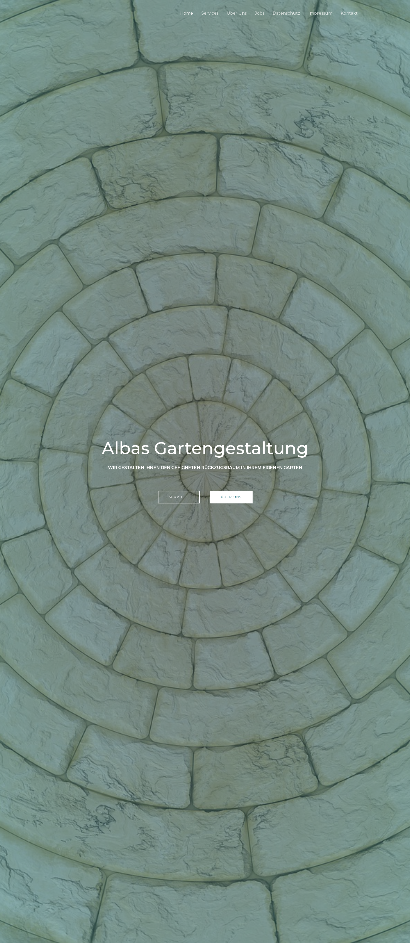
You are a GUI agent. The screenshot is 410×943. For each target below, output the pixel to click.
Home (186, 13)
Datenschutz (286, 13)
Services (209, 13)
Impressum (320, 13)
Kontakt (349, 13)
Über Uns (237, 13)
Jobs (259, 13)
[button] (179, 497)
